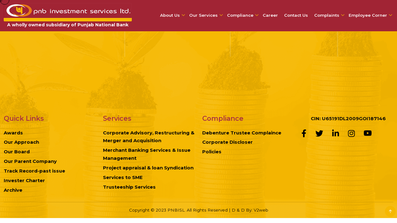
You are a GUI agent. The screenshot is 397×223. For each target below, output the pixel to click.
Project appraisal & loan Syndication (148, 168)
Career (270, 15)
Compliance (240, 15)
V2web (261, 210)
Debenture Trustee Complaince (241, 133)
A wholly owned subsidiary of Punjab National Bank (67, 25)
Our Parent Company (30, 161)
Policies (211, 152)
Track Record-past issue (34, 171)
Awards (13, 133)
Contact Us (296, 15)
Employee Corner (368, 15)
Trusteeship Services (129, 187)
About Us (170, 15)
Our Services (203, 15)
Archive (13, 190)
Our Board (17, 152)
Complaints (326, 15)
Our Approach (21, 142)
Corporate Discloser (227, 142)
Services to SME (123, 177)
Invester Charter (24, 180)
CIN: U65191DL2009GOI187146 (348, 118)
